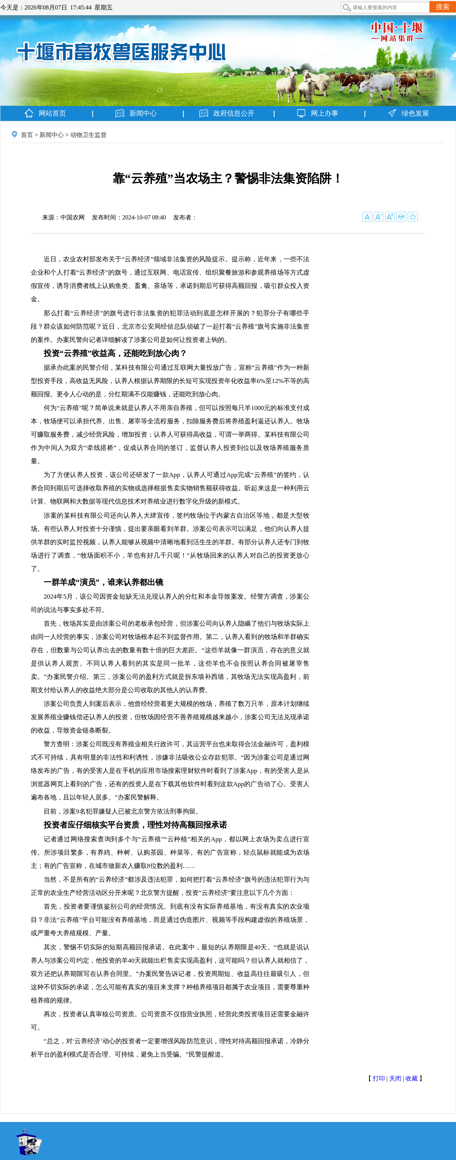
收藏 (411, 1078)
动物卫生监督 (88, 135)
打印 (379, 1078)
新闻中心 (51, 135)
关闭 (395, 1078)
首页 (27, 135)
